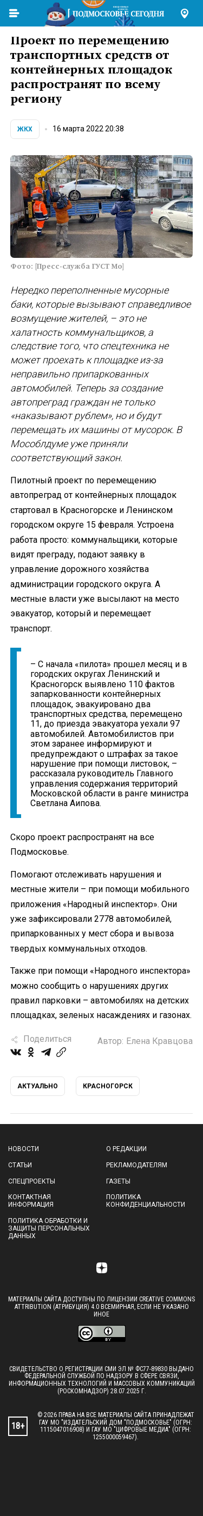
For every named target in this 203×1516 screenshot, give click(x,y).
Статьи (20, 1165)
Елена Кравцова (159, 1041)
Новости (23, 1149)
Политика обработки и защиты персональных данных (49, 1228)
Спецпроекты (31, 1181)
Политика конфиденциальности (145, 1200)
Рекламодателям (136, 1165)
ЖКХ (24, 129)
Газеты (118, 1181)
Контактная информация (31, 1200)
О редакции (126, 1149)
